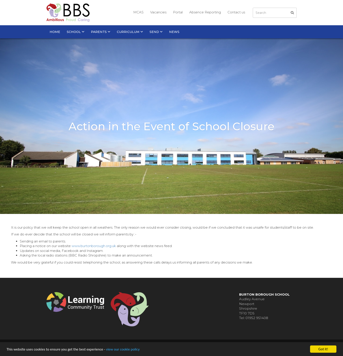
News (174, 32)
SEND (156, 32)
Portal (178, 12)
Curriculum (130, 32)
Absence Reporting (205, 12)
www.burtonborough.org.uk (94, 246)
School (75, 32)
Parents (100, 32)
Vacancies (158, 12)
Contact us (236, 12)
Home (55, 32)
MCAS (138, 12)
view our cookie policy (123, 349)
